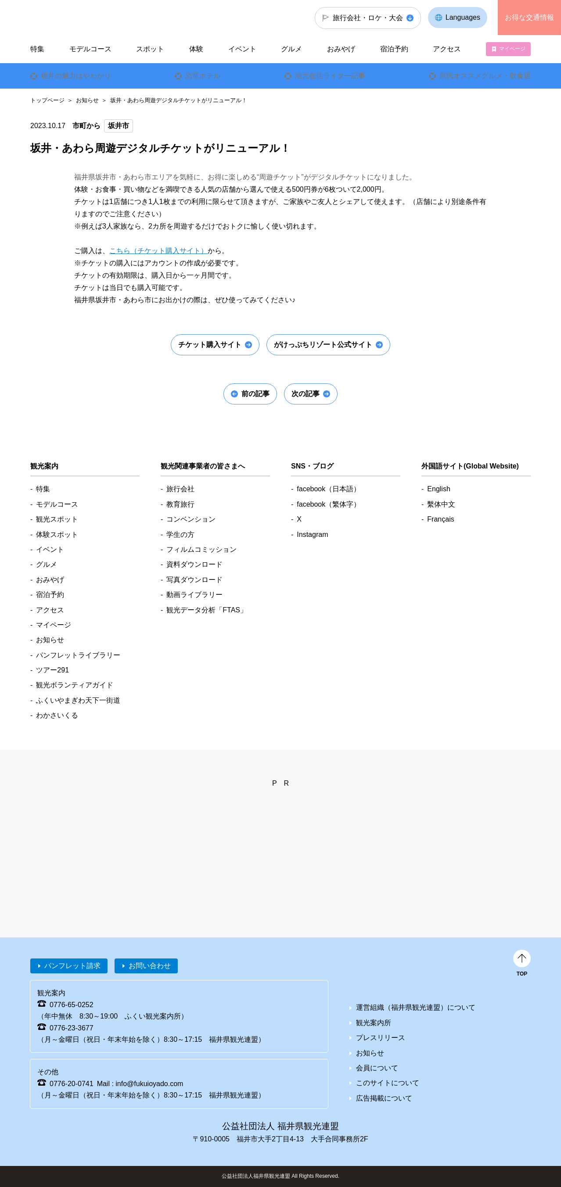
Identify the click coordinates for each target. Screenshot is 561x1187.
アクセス (447, 49)
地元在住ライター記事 (330, 75)
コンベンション (191, 519)
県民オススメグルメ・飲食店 (485, 75)
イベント (242, 49)
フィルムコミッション (201, 549)
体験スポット (57, 534)
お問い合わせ (150, 965)
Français (440, 519)
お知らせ (87, 100)
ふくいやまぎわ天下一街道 (78, 700)
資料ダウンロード (194, 564)
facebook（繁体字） (328, 504)
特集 (37, 49)
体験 (196, 49)
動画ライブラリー (194, 594)
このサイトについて (387, 1083)
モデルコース (90, 49)
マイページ (512, 49)
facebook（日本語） (328, 489)
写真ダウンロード (194, 579)
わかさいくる (57, 715)
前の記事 (255, 393)
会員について (377, 1068)
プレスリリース (380, 1037)
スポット (150, 49)
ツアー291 (52, 670)
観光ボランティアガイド (74, 685)
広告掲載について (384, 1098)
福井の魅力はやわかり (76, 75)
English (438, 489)
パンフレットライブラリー (78, 655)
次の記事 (305, 393)
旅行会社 (180, 489)
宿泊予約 (394, 49)
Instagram (312, 534)
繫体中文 (441, 504)
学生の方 (180, 534)
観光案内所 (373, 1022)
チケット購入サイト (209, 344)
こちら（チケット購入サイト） (158, 250)
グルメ (291, 49)
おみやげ (341, 49)
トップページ (47, 100)
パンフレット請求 (72, 965)
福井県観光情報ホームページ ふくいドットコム (88, 17)
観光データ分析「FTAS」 (206, 610)
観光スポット (57, 519)
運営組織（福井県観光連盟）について (415, 1007)
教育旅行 (180, 504)
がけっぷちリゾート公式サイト (323, 344)
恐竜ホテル (202, 75)
